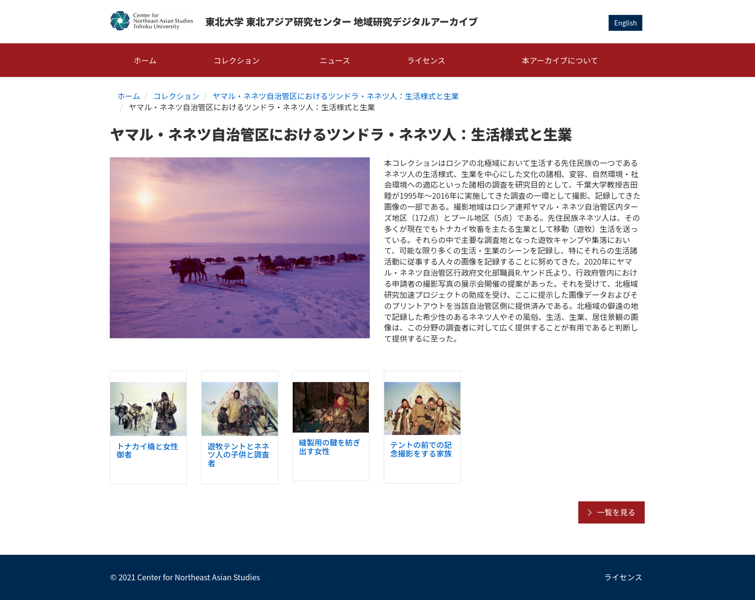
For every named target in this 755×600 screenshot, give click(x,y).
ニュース (335, 60)
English (625, 22)
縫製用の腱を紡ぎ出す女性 (330, 446)
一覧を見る (616, 512)
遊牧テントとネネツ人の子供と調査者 (238, 454)
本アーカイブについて (560, 60)
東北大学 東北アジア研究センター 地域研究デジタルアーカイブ (341, 21)
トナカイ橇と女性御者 (147, 450)
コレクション (236, 60)
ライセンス (426, 60)
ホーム (145, 60)
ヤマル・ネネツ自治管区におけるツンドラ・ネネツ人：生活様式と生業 (335, 96)
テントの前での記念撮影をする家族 (421, 449)
